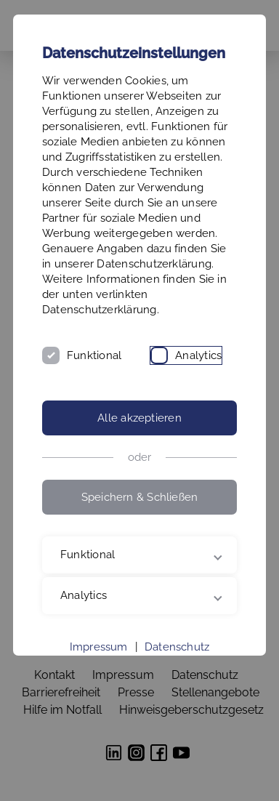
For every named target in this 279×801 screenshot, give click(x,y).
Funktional (94, 355)
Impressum (99, 646)
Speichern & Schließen (139, 497)
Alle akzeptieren (139, 417)
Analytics (198, 355)
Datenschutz (177, 646)
